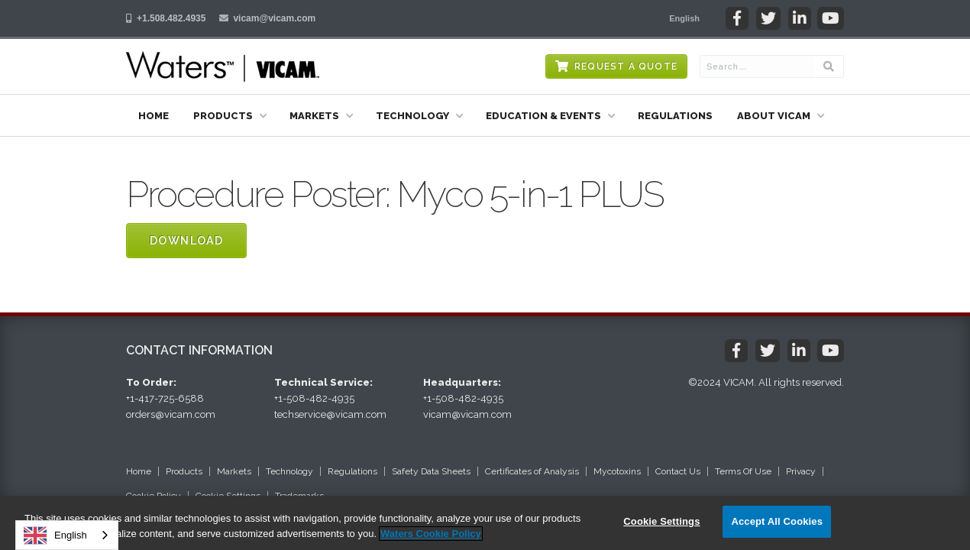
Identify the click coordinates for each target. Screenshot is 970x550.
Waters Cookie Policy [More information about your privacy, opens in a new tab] (430, 533)
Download (186, 241)
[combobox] (66, 535)
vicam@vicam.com (274, 18)
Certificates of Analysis (532, 471)
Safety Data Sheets (431, 471)
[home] (222, 66)
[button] (684, 18)
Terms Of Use (743, 471)
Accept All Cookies (777, 521)
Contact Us (677, 471)
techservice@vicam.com (330, 414)
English (55, 535)
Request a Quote (625, 66)
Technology (289, 471)
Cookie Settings (661, 521)
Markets (234, 471)
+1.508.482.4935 (171, 18)
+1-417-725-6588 (165, 398)
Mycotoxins (617, 471)
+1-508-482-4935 (314, 398)
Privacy (801, 471)
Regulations (675, 115)
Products (184, 471)
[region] (485, 523)
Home (153, 115)
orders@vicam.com (170, 414)
